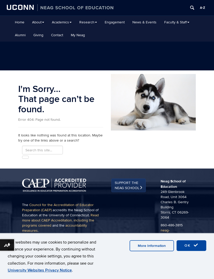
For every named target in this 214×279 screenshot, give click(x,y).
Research (88, 22)
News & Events (144, 22)
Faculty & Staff (176, 22)
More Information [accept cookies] (152, 246)
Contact (57, 35)
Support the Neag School (127, 185)
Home (19, 22)
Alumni (20, 35)
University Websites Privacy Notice (40, 270)
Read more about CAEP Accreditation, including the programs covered (60, 220)
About (38, 22)
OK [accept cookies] (191, 245)
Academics (62, 22)
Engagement (115, 22)
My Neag (78, 35)
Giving (38, 35)
